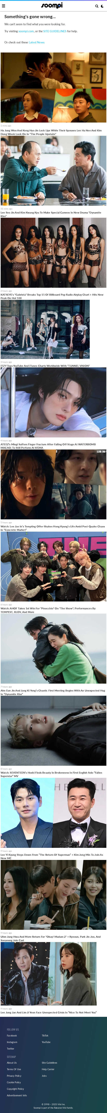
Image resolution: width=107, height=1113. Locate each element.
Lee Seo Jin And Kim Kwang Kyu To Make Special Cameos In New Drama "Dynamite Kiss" (51, 214)
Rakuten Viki (60, 1107)
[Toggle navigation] (3, 6)
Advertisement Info (17, 1095)
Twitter (10, 1048)
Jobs (44, 1075)
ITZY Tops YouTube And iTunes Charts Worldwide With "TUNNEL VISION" (45, 365)
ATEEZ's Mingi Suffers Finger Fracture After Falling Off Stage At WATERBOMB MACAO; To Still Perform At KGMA (48, 446)
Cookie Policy (14, 1082)
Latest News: (37, 42)
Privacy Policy (14, 1075)
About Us (12, 1062)
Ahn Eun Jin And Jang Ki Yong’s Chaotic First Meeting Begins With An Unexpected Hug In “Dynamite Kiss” (53, 692)
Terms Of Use (14, 1069)
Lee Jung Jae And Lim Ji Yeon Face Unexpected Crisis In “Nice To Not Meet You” (49, 1012)
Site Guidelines (49, 1062)
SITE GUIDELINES (54, 31)
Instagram (12, 1042)
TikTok (45, 1035)
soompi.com (26, 31)
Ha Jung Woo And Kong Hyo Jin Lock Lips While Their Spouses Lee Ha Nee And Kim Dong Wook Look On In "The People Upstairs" (51, 132)
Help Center (48, 1069)
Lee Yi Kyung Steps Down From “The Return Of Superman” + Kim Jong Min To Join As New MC (52, 856)
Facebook (12, 1035)
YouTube (46, 1042)
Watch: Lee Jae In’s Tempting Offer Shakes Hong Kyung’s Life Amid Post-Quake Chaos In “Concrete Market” (53, 528)
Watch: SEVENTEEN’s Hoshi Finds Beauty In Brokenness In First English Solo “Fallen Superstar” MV (51, 774)
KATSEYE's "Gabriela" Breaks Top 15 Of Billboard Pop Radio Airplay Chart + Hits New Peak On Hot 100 (52, 296)
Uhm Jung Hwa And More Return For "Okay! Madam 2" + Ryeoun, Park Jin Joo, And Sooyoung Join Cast (51, 938)
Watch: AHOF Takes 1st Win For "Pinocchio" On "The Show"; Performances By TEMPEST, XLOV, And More (48, 610)
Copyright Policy (15, 1088)
